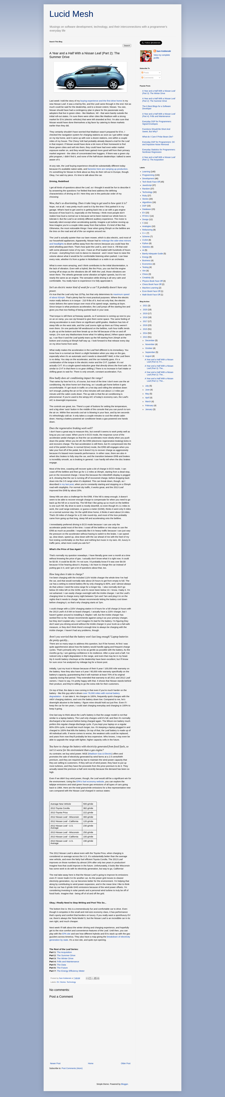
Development (148, 178)
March (148, 401)
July (147, 386)
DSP (144, 206)
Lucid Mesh (71, 14)
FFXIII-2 (146, 216)
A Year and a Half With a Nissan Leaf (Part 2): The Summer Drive (158, 99)
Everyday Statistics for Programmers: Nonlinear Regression (158, 150)
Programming (148, 175)
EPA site (66, 933)
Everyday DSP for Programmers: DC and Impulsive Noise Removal (158, 143)
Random (146, 189)
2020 (145, 309)
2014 (145, 333)
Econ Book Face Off (151, 291)
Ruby (144, 195)
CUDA (145, 240)
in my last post (67, 484)
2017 (145, 321)
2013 (145, 337)
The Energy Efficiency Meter (71, 971)
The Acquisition (64, 952)
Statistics (146, 247)
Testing (145, 267)
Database (146, 209)
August (148, 356)
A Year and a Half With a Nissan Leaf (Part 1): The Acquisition (158, 158)
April (147, 397)
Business (146, 260)
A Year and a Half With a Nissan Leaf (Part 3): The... (159, 367)
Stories (63, 982)
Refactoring (147, 230)
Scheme (146, 236)
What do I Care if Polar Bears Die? (157, 137)
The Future (62, 967)
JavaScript (147, 185)
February (149, 405)
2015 (145, 329)
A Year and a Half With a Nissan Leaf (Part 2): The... (159, 373)
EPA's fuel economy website (90, 781)
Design (145, 219)
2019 (145, 313)
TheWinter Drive (65, 958)
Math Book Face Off (151, 294)
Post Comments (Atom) (72, 1068)
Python (145, 243)
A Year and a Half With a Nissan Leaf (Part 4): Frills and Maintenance (158, 115)
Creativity (146, 277)
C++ (144, 233)
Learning (146, 171)
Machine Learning (150, 288)
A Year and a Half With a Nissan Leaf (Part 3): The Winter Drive (158, 92)
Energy (145, 257)
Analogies (146, 226)
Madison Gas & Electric (100, 753)
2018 (145, 317)
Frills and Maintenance (68, 961)
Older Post (125, 1063)
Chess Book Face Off (151, 284)
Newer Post (55, 1063)
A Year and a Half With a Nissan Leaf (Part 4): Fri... (159, 360)
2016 (145, 325)
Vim (144, 271)
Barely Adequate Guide (152, 253)
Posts (145, 73)
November (150, 344)
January (149, 409)
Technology (71, 982)
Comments (147, 78)
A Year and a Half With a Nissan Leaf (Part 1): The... (159, 379)
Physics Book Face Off (152, 281)
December (150, 340)
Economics (147, 264)
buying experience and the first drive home (101, 101)
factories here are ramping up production (107, 169)
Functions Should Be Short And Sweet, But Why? (156, 130)
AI (143, 250)
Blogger (124, 1084)
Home (90, 1063)
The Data (61, 964)
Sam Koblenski (164, 51)
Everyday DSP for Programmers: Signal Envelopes (157, 122)
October (149, 348)
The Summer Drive (66, 955)
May (147, 394)
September (150, 352)
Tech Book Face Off (151, 182)
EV (58, 982)
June (147, 390)
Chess (145, 274)
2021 (145, 305)
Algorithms (147, 202)
